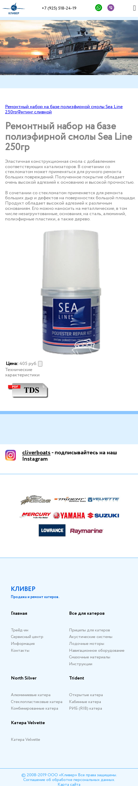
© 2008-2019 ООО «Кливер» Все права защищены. (69, 775)
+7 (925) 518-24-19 (59, 8)
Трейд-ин (19, 630)
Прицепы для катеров (89, 630)
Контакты (20, 651)
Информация (23, 644)
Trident (76, 678)
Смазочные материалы (89, 657)
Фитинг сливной (34, 112)
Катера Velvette (28, 723)
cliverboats (36, 453)
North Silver (23, 678)
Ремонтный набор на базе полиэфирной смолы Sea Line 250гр (64, 109)
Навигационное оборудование (97, 651)
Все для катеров (87, 613)
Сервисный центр (27, 637)
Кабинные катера (85, 702)
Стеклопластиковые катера (36, 702)
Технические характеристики (22, 372)
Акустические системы (90, 637)
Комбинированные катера (34, 708)
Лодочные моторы (86, 644)
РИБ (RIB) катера (85, 708)
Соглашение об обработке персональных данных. (69, 780)
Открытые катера (86, 695)
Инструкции (80, 664)
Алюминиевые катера (30, 695)
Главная (19, 613)
